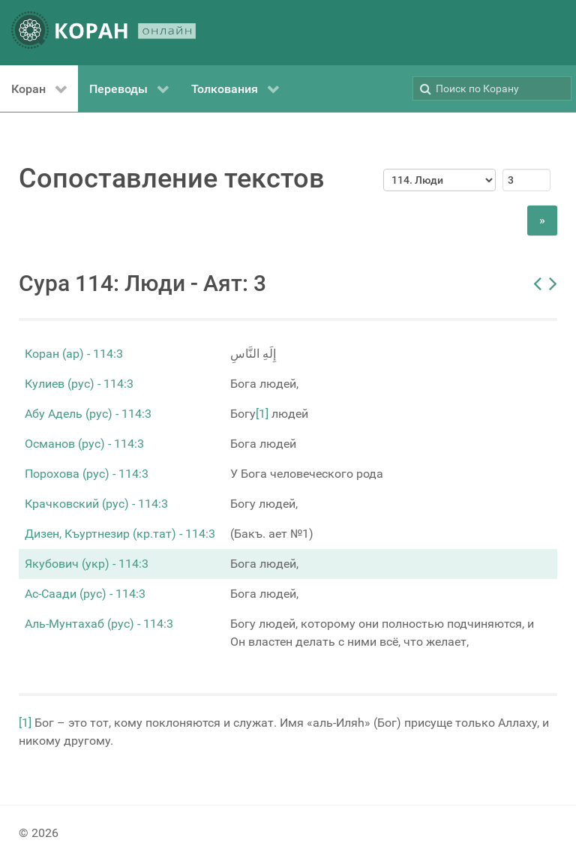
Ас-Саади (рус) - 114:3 (85, 593)
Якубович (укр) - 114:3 (86, 563)
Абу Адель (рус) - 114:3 (88, 413)
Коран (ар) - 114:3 (74, 353)
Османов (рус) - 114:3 (84, 443)
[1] (262, 413)
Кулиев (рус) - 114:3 (79, 383)
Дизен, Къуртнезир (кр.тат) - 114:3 (120, 533)
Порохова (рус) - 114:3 (86, 473)
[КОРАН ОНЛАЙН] (103, 32)
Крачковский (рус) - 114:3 (96, 503)
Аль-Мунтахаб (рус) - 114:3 (99, 623)
